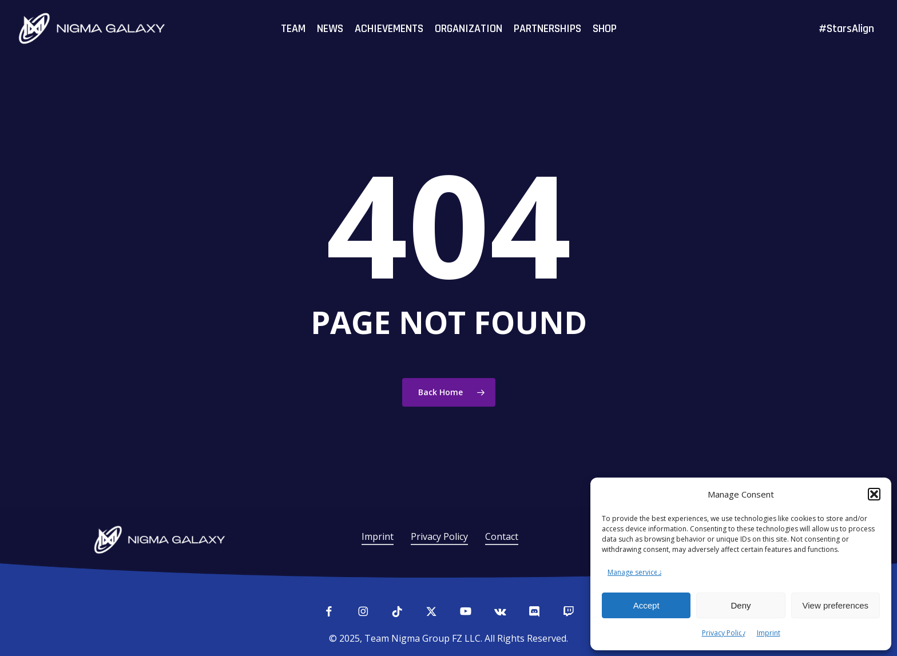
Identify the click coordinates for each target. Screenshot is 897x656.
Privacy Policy (723, 633)
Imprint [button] (378, 536)
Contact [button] (501, 536)
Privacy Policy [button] (439, 536)
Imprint (768, 633)
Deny (741, 605)
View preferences (836, 605)
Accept (646, 605)
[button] (874, 494)
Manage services (634, 572)
